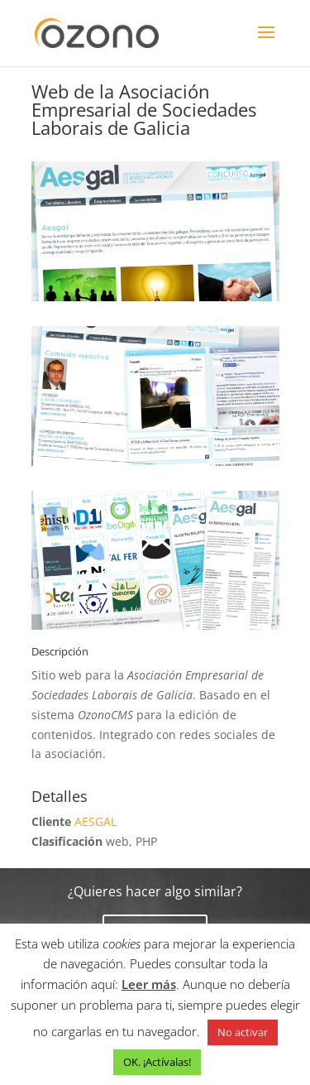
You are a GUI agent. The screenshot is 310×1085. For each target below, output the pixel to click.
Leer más (149, 984)
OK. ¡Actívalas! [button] (157, 1061)
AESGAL (95, 821)
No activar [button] (242, 1032)
